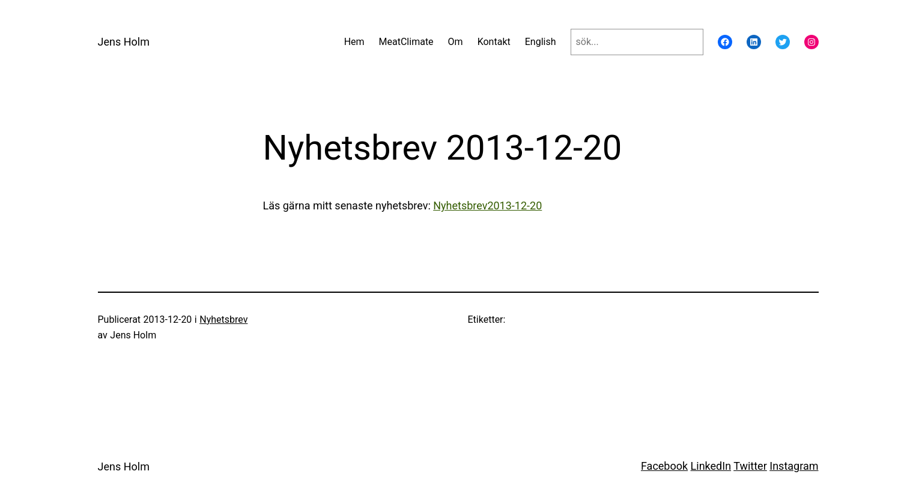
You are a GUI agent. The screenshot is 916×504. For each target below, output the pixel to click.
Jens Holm (124, 41)
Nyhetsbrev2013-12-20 (487, 205)
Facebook (664, 466)
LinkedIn (711, 466)
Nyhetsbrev (223, 319)
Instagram (793, 466)
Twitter (750, 466)
